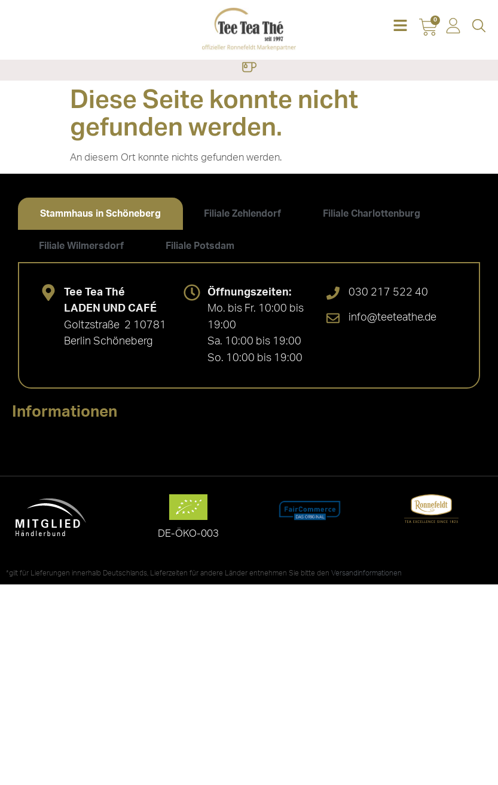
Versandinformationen (366, 573)
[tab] (100, 214)
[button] (400, 26)
